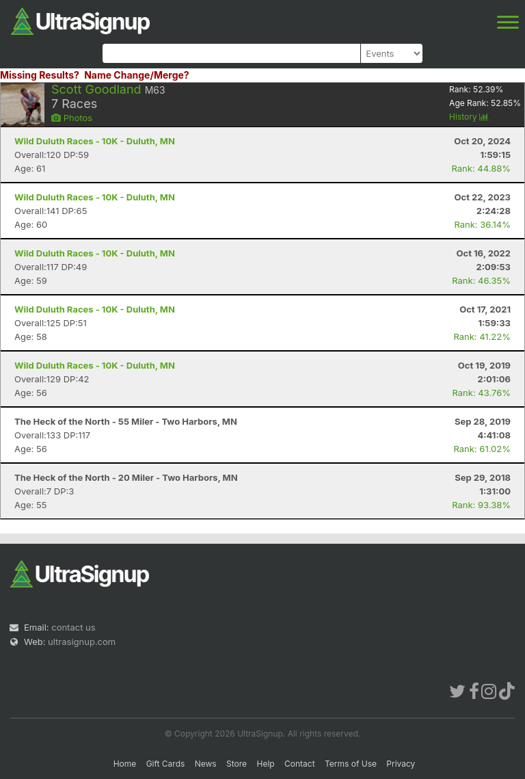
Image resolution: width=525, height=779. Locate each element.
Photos (71, 117)
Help (265, 763)
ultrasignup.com (82, 641)
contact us (73, 627)
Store (236, 763)
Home (125, 763)
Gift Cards (165, 763)
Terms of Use (351, 763)
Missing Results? (39, 75)
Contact (299, 763)
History (469, 116)
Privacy (400, 763)
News (206, 763)
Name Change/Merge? (136, 75)
